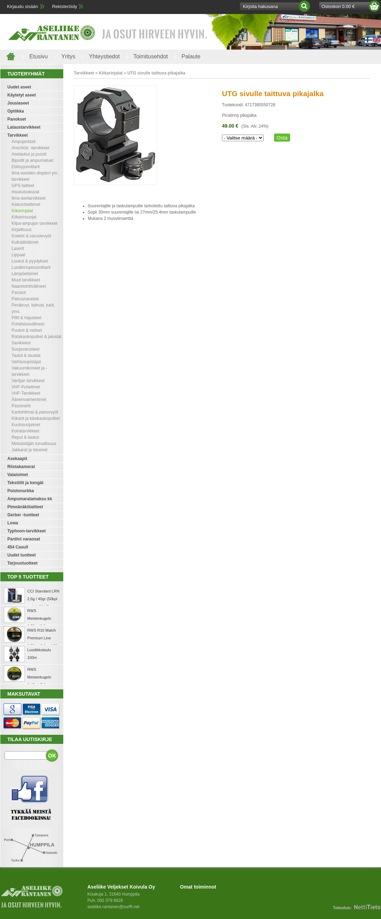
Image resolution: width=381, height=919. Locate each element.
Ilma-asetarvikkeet (28, 198)
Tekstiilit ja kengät (25, 482)
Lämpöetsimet (25, 273)
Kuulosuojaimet (26, 424)
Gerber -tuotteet (23, 514)
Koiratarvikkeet (25, 431)
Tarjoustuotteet (22, 563)
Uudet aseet (19, 87)
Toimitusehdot (151, 56)
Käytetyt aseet (21, 95)
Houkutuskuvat (25, 191)
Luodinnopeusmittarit (31, 267)
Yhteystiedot (104, 56)
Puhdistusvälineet (28, 324)
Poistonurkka (20, 490)
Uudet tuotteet (21, 555)
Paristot (19, 292)
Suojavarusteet (25, 349)
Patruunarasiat (25, 298)
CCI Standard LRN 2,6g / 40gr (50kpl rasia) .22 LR (43, 599)
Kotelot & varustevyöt (31, 236)
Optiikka (15, 111)
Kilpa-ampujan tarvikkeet (34, 223)
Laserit (18, 248)
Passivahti (21, 405)
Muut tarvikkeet (26, 280)
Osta (282, 138)
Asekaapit (17, 458)
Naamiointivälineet (29, 286)
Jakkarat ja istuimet (30, 449)
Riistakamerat (21, 466)
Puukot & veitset (27, 330)
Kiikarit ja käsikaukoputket (36, 418)
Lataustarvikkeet (24, 127)
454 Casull (17, 547)
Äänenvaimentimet (29, 399)
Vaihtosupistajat (26, 361)
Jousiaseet (18, 103)
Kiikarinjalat (22, 210)
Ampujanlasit (24, 141)
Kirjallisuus (21, 229)
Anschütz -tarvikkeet (30, 147)
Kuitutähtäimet (25, 242)
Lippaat (18, 254)
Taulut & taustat (26, 355)
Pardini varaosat (23, 539)
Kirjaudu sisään (22, 6)
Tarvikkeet (17, 135)
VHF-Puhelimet (26, 387)
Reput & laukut (25, 437)
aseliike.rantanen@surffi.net (113, 906)
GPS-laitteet (23, 185)
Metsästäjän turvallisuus (34, 443)
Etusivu (38, 56)
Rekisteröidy (64, 6)
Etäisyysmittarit (26, 166)
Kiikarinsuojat (24, 217)
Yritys (68, 56)
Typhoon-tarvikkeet (26, 531)
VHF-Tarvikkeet (26, 393)
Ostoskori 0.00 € (338, 6)
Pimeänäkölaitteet (25, 506)
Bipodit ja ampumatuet (32, 160)
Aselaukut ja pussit (29, 154)
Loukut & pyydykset (30, 261)
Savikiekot (21, 342)
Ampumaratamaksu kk (29, 498)
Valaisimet (17, 474)
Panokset (16, 119)
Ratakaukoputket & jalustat (37, 336)
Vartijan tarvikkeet (28, 380)
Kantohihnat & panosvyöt (35, 412)
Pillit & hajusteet (26, 317)
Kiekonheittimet (26, 204)
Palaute (190, 56)
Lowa (12, 522)
